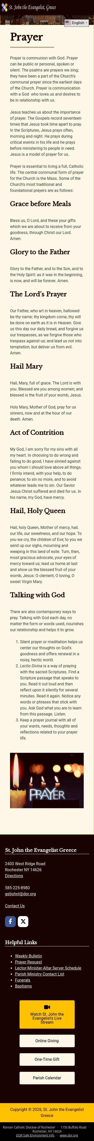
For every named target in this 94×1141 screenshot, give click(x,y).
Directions (14, 875)
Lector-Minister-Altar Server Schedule (48, 968)
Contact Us (15, 906)
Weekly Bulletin (28, 956)
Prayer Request (28, 962)
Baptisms (23, 986)
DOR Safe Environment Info (35, 1135)
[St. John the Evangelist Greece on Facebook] (10, 921)
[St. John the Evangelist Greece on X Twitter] (23, 921)
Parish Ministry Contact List (39, 974)
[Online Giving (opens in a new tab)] (47, 1041)
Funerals (22, 980)
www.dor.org (69, 1135)
